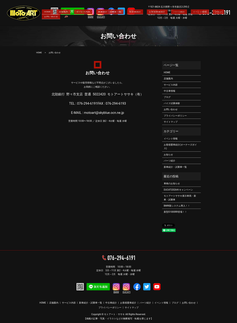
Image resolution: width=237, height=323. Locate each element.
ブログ (197, 23)
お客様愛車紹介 (146, 23)
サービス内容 (83, 23)
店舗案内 (67, 23)
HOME (54, 23)
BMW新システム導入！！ (177, 205)
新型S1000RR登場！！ (175, 211)
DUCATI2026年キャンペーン (178, 189)
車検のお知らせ (172, 183)
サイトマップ (171, 121)
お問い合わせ (212, 23)
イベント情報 (182, 23)
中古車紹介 (128, 23)
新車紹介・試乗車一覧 (106, 23)
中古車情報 (169, 91)
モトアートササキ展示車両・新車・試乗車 (180, 197)
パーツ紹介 (165, 23)
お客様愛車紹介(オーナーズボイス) (180, 146)
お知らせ (168, 154)
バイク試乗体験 (172, 103)
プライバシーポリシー (175, 115)
